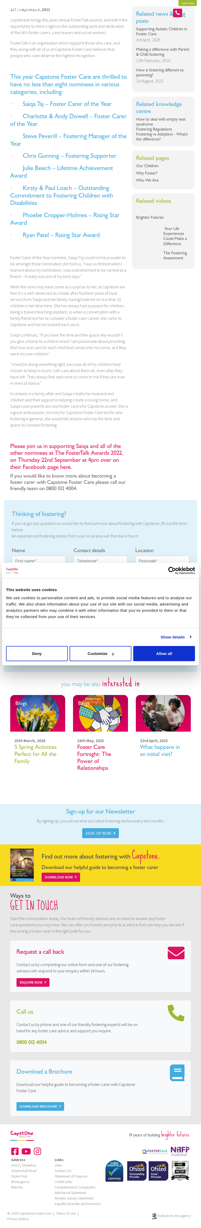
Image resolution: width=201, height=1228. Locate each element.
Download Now (61, 877)
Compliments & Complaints (75, 1187)
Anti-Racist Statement (70, 1192)
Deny (37, 653)
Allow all (164, 653)
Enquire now (33, 982)
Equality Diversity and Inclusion (77, 1203)
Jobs (58, 1165)
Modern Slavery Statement (74, 1198)
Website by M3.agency (171, 1216)
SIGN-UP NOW (100, 833)
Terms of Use (66, 1213)
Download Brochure (40, 1106)
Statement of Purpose (71, 1176)
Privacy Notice (18, 1218)
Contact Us (63, 1170)
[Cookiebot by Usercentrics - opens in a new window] (172, 570)
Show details (173, 637)
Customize (101, 653)
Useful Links (63, 1181)
